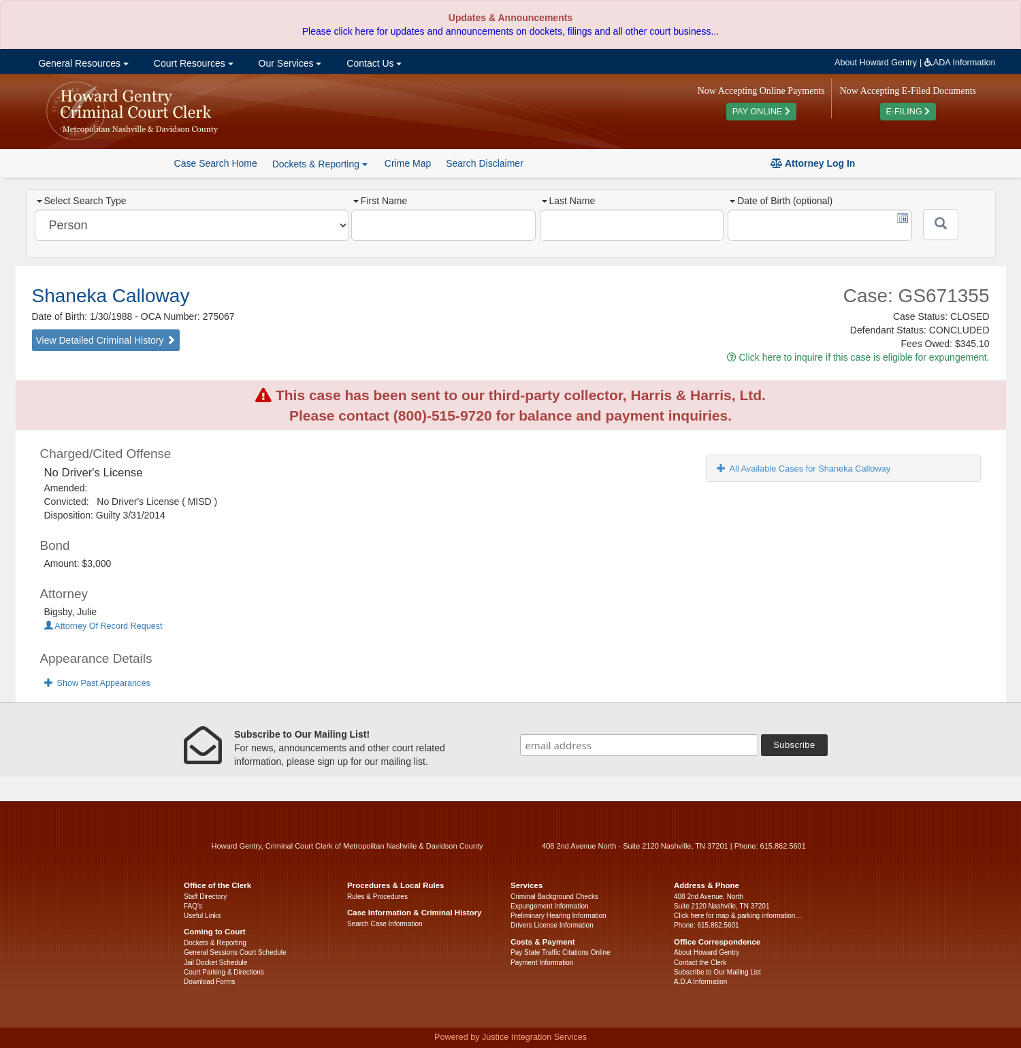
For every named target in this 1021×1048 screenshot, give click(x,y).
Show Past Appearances (97, 683)
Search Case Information (385, 924)
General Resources (82, 63)
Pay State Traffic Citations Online (560, 952)
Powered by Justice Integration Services (510, 1037)
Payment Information (541, 962)
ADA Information (960, 62)
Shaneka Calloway (111, 295)
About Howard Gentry (875, 62)
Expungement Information (549, 906)
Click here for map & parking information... (737, 915)
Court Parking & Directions (224, 972)
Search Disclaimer (484, 163)
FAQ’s (193, 906)
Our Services (289, 63)
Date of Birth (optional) (781, 200)
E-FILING (908, 111)
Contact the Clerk (700, 962)
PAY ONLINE (761, 111)
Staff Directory (205, 896)
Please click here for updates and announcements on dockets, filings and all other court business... (510, 31)
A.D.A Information (700, 981)
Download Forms (210, 981)
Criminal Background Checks (554, 896)
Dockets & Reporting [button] (320, 164)
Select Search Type (82, 200)
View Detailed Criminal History (106, 340)
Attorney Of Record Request (103, 626)
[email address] (639, 745)
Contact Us (373, 63)
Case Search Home (215, 163)
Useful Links (202, 915)
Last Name (569, 200)
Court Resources (192, 63)
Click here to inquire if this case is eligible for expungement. (858, 357)
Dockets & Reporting (215, 943)
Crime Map (408, 163)
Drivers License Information (552, 925)
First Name (380, 200)
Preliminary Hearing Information (558, 915)
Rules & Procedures (377, 896)
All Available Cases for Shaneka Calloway (804, 468)
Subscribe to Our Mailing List (717, 972)
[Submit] (940, 224)
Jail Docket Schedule (215, 962)
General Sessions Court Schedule (235, 952)
